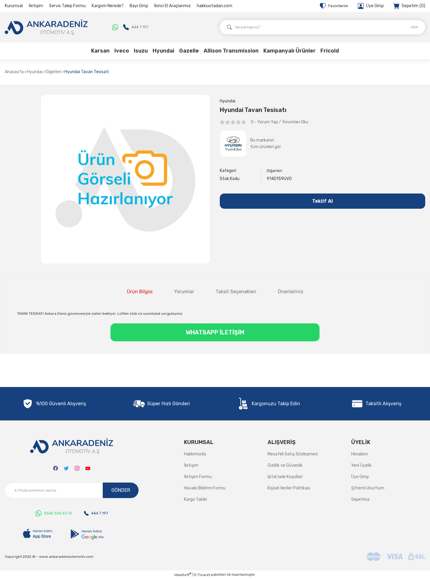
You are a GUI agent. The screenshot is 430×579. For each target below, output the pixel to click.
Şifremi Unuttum (367, 488)
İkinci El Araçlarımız (172, 5)
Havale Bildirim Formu (204, 488)
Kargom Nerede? (108, 5)
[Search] (322, 27)
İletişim (36, 5)
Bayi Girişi (139, 5)
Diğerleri (274, 171)
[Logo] (46, 27)
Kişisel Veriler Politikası (289, 488)
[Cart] (409, 6)
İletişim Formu (198, 476)
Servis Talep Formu (67, 5)
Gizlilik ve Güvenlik (285, 465)
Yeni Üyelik (361, 465)
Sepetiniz (360, 499)
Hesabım (359, 454)
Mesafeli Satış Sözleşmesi (293, 454)
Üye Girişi (360, 476)
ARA (414, 27)
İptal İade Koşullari (285, 476)
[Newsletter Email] (72, 490)
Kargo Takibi (195, 499)
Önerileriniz (290, 291)
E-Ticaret (202, 575)
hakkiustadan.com (214, 5)
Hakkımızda (195, 454)
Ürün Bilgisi (140, 291)
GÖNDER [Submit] (120, 490)
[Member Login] (371, 6)
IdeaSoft (182, 574)
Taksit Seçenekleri (236, 291)
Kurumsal (14, 5)
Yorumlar (184, 291)
